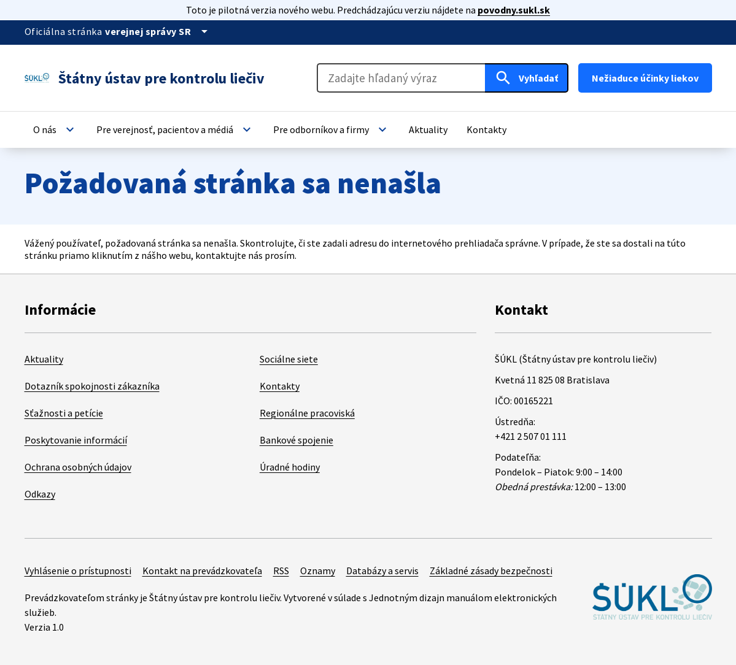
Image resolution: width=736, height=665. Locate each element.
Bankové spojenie (296, 440)
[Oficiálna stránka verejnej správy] (158, 31)
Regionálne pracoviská (307, 413)
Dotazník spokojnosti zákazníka (92, 386)
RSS (281, 570)
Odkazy (40, 494)
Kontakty (280, 386)
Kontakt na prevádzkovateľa (202, 570)
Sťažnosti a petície (64, 413)
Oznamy (317, 570)
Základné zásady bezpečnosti (491, 570)
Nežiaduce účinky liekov (645, 78)
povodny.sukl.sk (514, 10)
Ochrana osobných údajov (78, 467)
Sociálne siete (289, 359)
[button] (55, 129)
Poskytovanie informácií (76, 440)
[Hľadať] (526, 78)
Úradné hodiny (290, 467)
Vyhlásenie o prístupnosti (78, 570)
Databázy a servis (382, 570)
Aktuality (44, 359)
